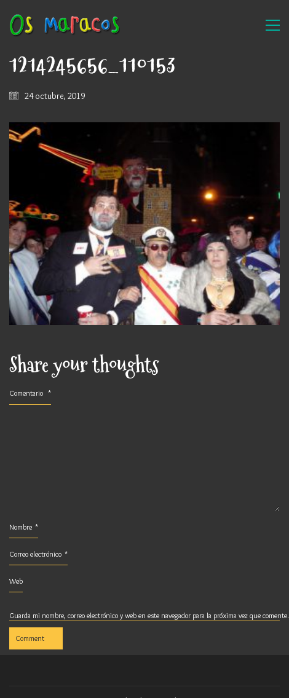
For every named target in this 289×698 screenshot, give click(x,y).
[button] (273, 25)
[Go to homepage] (64, 25)
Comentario (30, 393)
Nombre (23, 527)
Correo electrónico (38, 554)
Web (16, 581)
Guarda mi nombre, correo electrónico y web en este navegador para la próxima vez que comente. (144, 615)
